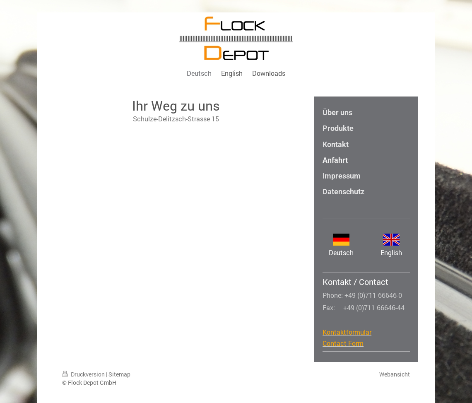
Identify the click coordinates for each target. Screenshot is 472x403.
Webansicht (394, 374)
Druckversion (84, 374)
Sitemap (119, 374)
